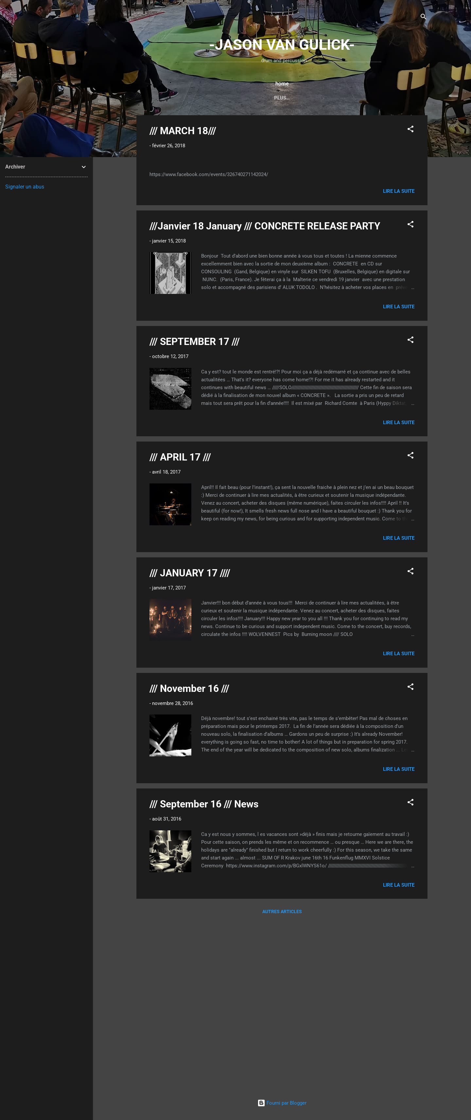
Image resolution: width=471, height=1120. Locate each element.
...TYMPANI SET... (267, 98)
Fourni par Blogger (281, 1103)
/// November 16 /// (189, 858)
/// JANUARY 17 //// (189, 742)
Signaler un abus (24, 187)
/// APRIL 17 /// (180, 627)
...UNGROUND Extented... (327, 98)
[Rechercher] (423, 18)
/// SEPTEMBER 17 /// (194, 511)
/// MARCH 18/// (182, 132)
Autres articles (282, 1081)
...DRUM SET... (220, 98)
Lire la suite (398, 361)
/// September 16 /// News (203, 973)
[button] (410, 131)
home (186, 98)
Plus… (377, 98)
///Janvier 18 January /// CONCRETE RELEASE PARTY (264, 395)
